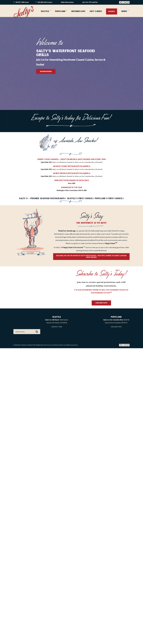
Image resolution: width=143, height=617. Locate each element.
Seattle (45, 11)
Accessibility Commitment (70, 345)
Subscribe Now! (101, 303)
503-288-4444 (42, 2)
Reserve (111, 11)
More (124, 11)
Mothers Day (78, 11)
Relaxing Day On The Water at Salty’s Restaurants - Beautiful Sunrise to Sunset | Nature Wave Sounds (91, 256)
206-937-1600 (19, 2)
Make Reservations (67, 2)
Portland (60, 11)
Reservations (46, 71)
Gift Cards (96, 11)
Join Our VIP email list (90, 2)
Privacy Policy (59, 345)
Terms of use (49, 345)
